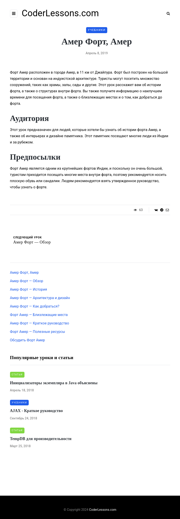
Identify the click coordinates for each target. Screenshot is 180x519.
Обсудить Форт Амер (27, 340)
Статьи (17, 374)
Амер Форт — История (28, 289)
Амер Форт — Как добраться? (34, 306)
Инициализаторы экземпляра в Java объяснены (54, 383)
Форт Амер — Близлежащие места (39, 315)
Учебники (97, 30)
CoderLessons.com (60, 13)
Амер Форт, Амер (24, 272)
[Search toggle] (166, 13)
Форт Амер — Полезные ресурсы (37, 332)
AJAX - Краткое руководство (36, 410)
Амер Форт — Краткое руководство (39, 323)
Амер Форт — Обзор (26, 281)
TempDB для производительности (41, 439)
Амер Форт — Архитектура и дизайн (40, 298)
